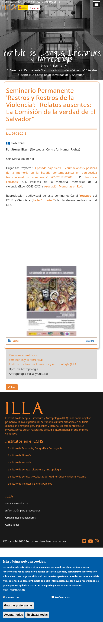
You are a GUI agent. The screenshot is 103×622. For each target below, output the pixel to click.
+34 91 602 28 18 (50, 1)
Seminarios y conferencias (26, 360)
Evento (57, 66)
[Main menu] (96, 4)
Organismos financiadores (20, 517)
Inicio (44, 66)
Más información (14, 590)
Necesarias (12, 597)
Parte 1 (38, 200)
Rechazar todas (37, 614)
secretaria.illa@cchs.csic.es (20, 1)
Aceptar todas (13, 614)
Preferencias (62, 597)
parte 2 (50, 200)
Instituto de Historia (19, 462)
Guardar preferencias (18, 605)
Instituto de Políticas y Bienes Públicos (30, 483)
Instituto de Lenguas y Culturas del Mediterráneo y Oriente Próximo (47, 476)
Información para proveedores (22, 510)
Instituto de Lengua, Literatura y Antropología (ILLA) (43, 364)
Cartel (16, 340)
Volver (12, 387)
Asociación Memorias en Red (63, 186)
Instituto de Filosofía (19, 455)
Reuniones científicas (23, 355)
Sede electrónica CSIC (17, 503)
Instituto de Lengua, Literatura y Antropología (34, 469)
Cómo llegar (12, 524)
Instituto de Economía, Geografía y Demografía (35, 448)
